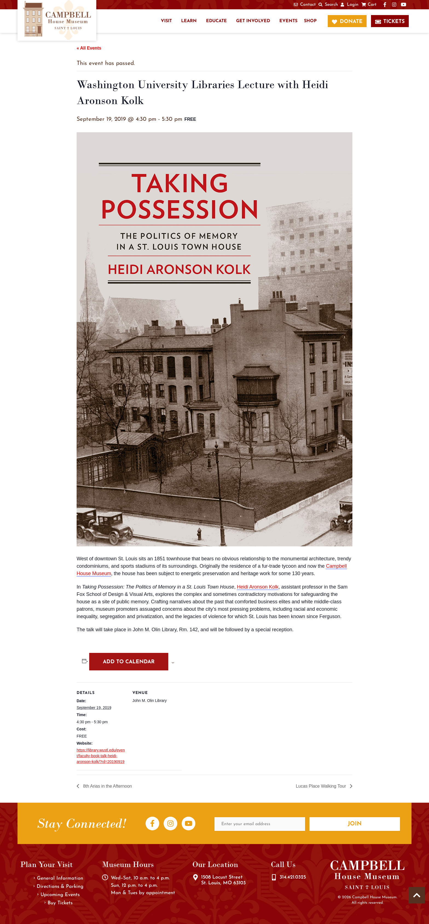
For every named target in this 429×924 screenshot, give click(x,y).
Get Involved (253, 21)
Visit (166, 21)
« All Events (89, 48)
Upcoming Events (58, 894)
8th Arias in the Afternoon (107, 786)
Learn (189, 21)
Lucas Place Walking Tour (321, 786)
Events (288, 21)
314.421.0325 (293, 877)
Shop (310, 21)
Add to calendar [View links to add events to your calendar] (129, 662)
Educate (216, 21)
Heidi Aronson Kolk (258, 587)
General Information (58, 878)
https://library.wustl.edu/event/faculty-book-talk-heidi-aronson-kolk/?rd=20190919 (101, 756)
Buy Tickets (58, 903)
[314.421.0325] (274, 877)
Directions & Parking (58, 886)
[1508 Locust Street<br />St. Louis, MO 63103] (195, 877)
